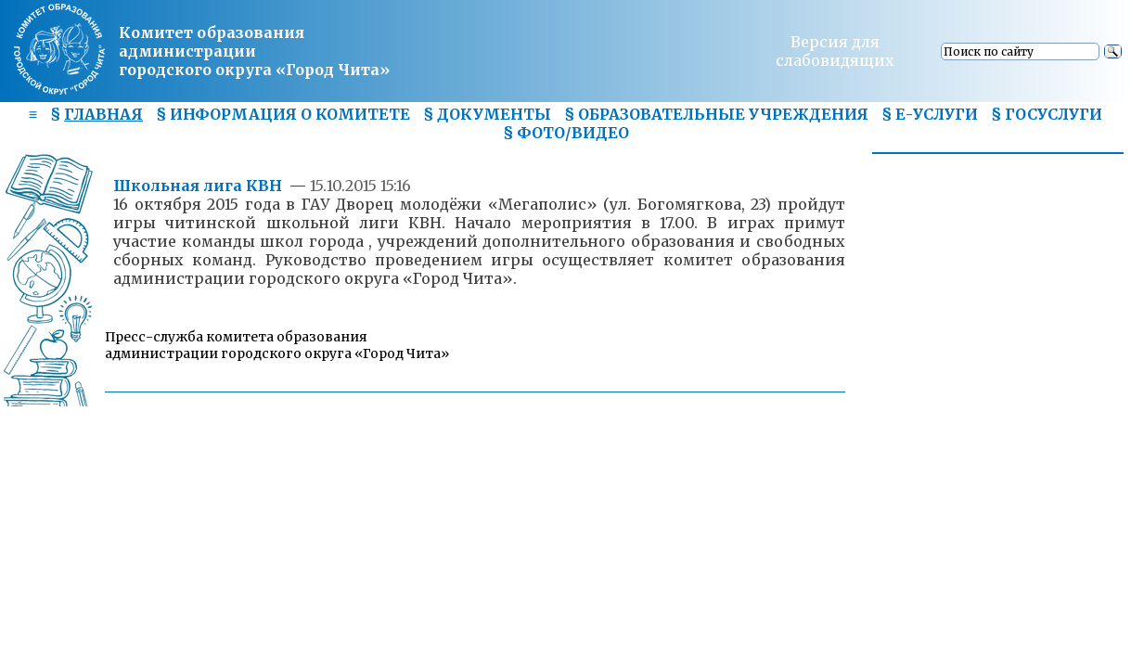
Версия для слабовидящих (835, 51)
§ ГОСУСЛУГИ (1046, 114)
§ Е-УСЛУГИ (929, 114)
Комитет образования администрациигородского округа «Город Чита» (254, 51)
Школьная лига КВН (199, 185)
